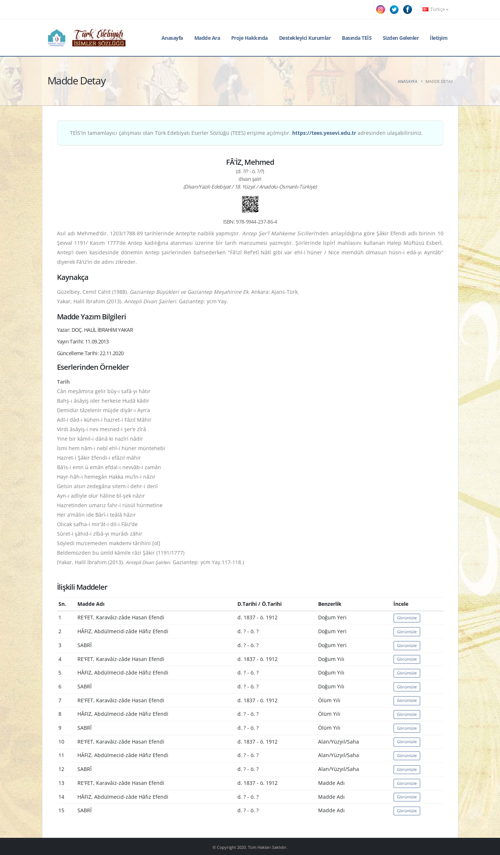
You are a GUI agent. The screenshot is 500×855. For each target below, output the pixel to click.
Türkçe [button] (435, 9)
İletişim (438, 37)
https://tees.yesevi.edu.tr (324, 132)
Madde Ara (207, 37)
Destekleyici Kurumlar (305, 37)
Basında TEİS (356, 37)
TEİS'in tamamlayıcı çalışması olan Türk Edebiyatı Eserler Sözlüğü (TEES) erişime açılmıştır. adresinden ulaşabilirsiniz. (246, 132)
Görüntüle (407, 617)
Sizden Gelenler (401, 37)
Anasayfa (172, 37)
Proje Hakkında (249, 37)
